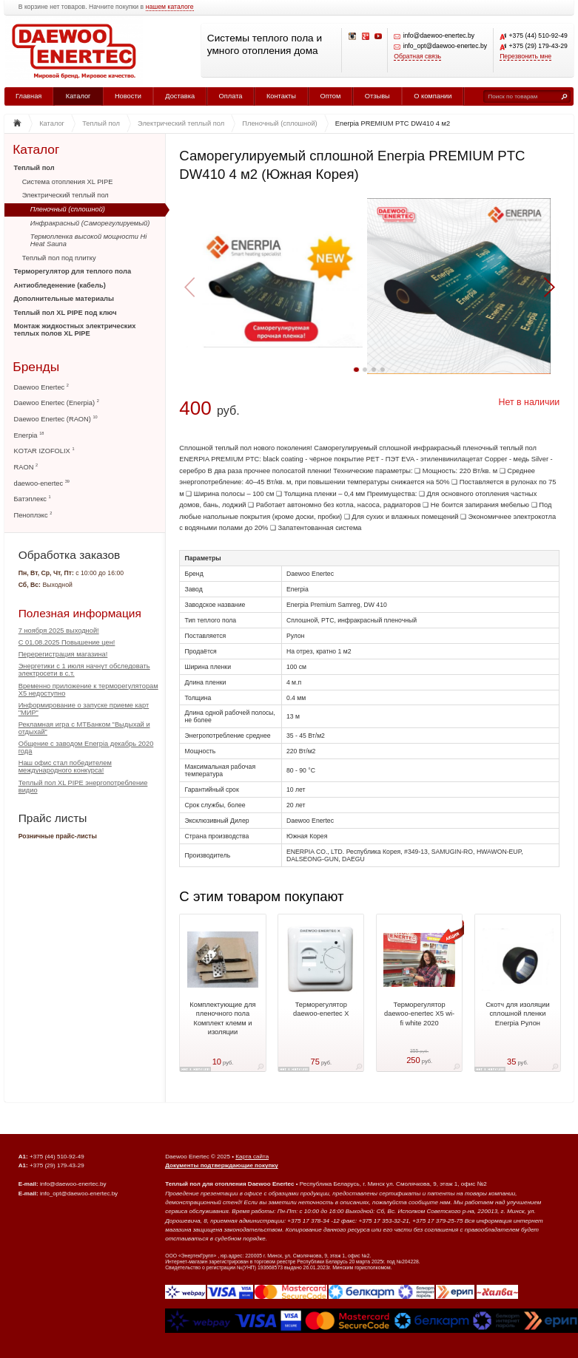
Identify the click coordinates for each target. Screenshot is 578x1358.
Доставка (180, 96)
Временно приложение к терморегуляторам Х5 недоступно (88, 689)
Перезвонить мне (525, 56)
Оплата (231, 96)
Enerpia (29, 435)
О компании (432, 96)
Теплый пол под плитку (59, 258)
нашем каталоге (170, 7)
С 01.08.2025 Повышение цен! (67, 642)
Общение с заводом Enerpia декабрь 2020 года (86, 747)
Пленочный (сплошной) (67, 209)
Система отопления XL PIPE (67, 182)
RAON (26, 467)
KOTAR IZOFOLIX (44, 451)
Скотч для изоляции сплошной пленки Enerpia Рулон (517, 1014)
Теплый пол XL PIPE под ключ (65, 312)
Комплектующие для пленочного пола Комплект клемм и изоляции (222, 1018)
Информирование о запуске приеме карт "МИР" (84, 709)
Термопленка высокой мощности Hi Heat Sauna (88, 240)
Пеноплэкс (33, 515)
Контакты (281, 96)
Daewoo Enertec (41, 387)
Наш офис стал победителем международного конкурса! (65, 766)
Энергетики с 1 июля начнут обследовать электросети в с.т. (84, 669)
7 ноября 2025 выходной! (59, 630)
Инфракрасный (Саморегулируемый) (90, 223)
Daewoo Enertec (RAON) (56, 419)
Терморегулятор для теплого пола (73, 271)
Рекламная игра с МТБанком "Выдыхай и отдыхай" (84, 728)
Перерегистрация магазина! (63, 654)
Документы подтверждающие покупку (221, 1165)
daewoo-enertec (42, 483)
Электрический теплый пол (65, 195)
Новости (128, 96)
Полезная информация (80, 613)
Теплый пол (34, 168)
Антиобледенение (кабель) (60, 285)
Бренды (36, 366)
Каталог (78, 96)
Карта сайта (252, 1156)
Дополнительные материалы (64, 298)
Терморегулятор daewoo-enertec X (321, 1009)
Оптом (330, 96)
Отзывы (377, 96)
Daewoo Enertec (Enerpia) (56, 402)
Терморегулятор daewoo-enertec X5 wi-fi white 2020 (419, 1014)
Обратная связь (417, 56)
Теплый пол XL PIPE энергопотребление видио (83, 786)
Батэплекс (32, 499)
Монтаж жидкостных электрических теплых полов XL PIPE (75, 329)
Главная (28, 96)
